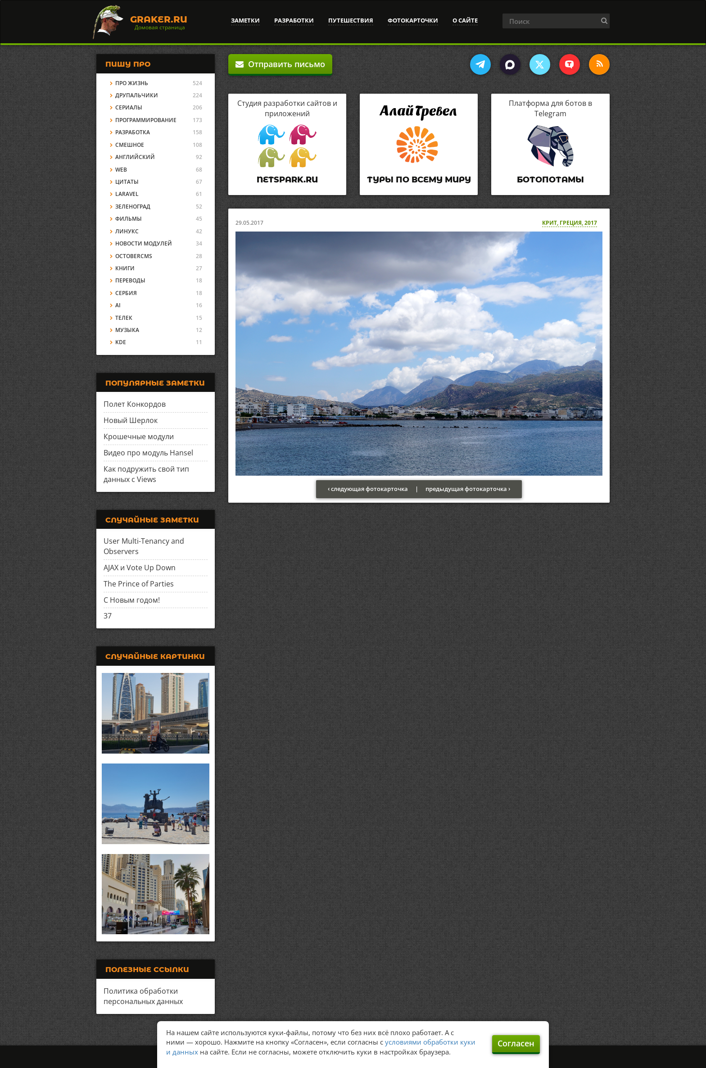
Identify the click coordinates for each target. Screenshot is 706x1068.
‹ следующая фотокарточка (368, 489)
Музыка (127, 330)
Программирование (145, 120)
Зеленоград (132, 206)
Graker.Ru (158, 19)
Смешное (129, 145)
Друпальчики (136, 95)
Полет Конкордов (135, 404)
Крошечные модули (139, 436)
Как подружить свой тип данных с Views (146, 474)
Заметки (245, 20)
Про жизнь (131, 83)
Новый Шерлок (131, 420)
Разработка (132, 132)
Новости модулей (143, 243)
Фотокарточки (413, 20)
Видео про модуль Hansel (148, 453)
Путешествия (350, 20)
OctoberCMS (133, 256)
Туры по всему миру (419, 180)
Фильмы (128, 219)
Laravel (127, 194)
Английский (135, 157)
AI (118, 305)
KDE (120, 342)
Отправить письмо (280, 64)
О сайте (465, 20)
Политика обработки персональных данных (143, 996)
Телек (123, 318)
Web (121, 169)
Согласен (516, 1043)
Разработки (294, 20)
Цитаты (127, 182)
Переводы (130, 280)
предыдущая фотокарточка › (467, 489)
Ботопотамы (550, 180)
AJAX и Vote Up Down (140, 568)
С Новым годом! (132, 600)
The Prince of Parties (139, 584)
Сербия (126, 293)
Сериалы (128, 107)
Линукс (127, 231)
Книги (125, 268)
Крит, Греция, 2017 (569, 223)
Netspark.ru (287, 180)
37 (108, 616)
